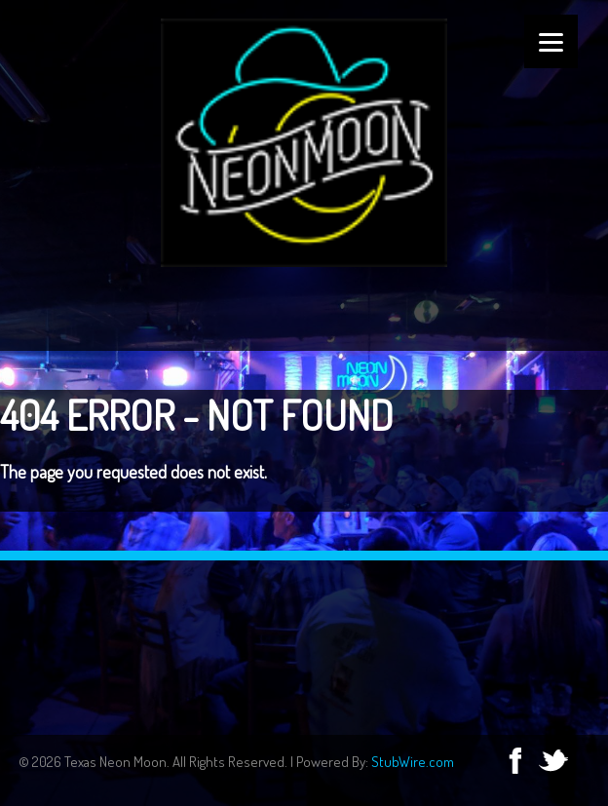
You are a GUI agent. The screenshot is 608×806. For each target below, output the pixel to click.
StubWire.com (412, 761)
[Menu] (551, 41)
